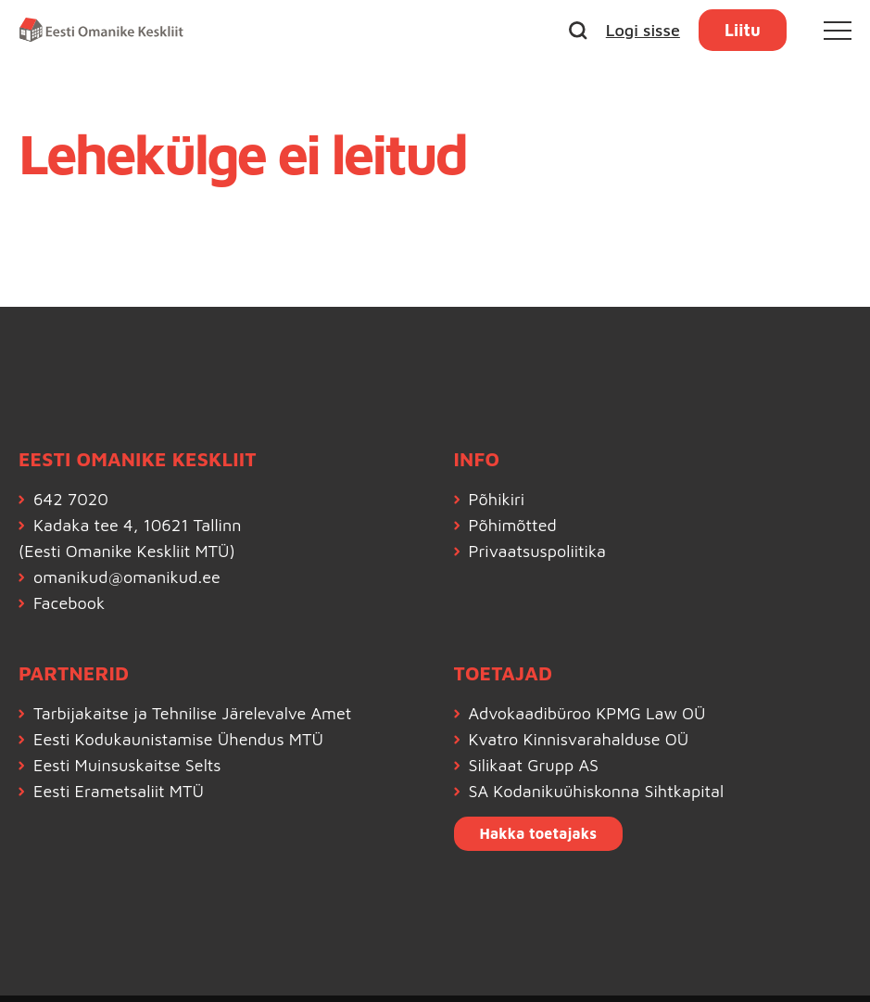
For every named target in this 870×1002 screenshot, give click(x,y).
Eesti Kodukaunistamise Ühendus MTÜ (178, 739)
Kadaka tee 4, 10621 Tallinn (137, 525)
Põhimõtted (513, 525)
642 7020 (70, 499)
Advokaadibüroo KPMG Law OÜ (587, 713)
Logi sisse (643, 30)
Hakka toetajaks (539, 833)
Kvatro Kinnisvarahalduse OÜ (579, 739)
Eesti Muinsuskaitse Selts (127, 765)
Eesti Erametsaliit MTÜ (118, 791)
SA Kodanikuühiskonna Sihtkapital (597, 791)
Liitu (743, 30)
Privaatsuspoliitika (538, 551)
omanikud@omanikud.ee (127, 577)
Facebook (69, 603)
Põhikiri (497, 499)
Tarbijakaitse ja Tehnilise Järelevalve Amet (192, 713)
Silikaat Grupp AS (534, 765)
